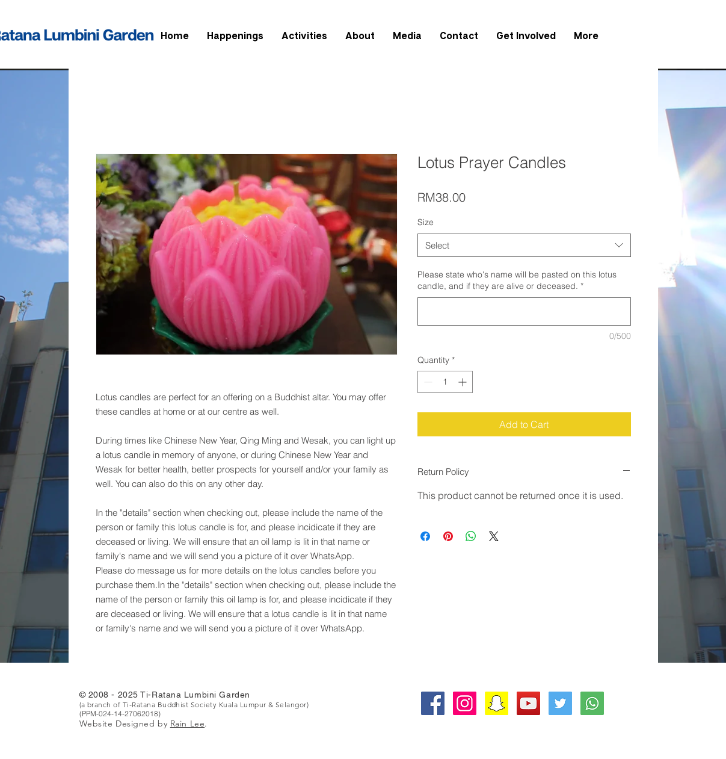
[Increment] (463, 381)
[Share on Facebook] (425, 536)
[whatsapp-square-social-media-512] (592, 703)
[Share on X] (494, 536)
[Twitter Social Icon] (560, 703)
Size (425, 222)
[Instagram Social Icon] (464, 703)
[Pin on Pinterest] (448, 536)
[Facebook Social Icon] (433, 703)
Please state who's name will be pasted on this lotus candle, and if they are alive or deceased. (517, 280)
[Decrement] (426, 381)
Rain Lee (187, 723)
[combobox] (524, 245)
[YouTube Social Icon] (528, 703)
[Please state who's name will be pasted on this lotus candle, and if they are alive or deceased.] (524, 311)
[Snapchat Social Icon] (496, 703)
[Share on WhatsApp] (471, 536)
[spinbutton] (445, 381)
